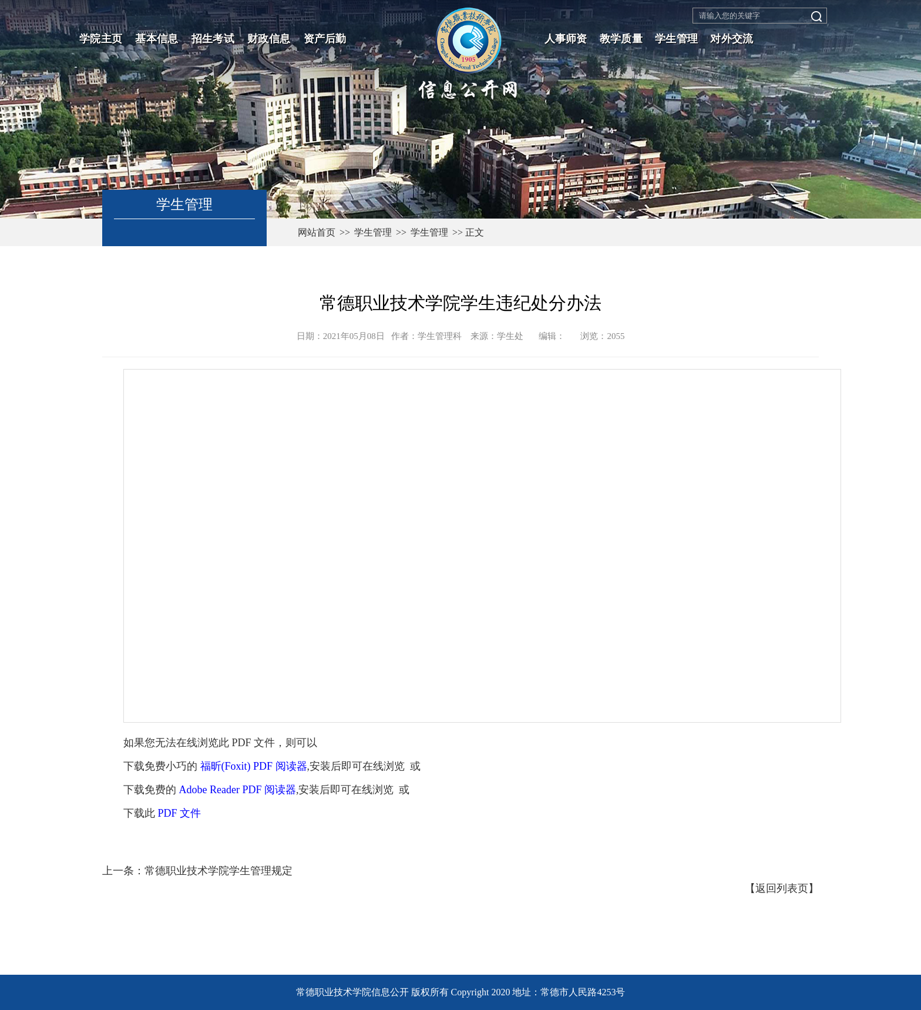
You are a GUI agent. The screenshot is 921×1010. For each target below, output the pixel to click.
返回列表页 (781, 888)
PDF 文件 (179, 813)
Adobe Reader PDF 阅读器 (237, 790)
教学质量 (621, 39)
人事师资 (565, 39)
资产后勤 (325, 39)
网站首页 (316, 232)
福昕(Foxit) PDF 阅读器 (253, 766)
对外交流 (731, 39)
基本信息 (156, 39)
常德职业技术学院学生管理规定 (218, 871)
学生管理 (676, 39)
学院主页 (100, 39)
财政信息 (268, 39)
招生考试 (212, 39)
